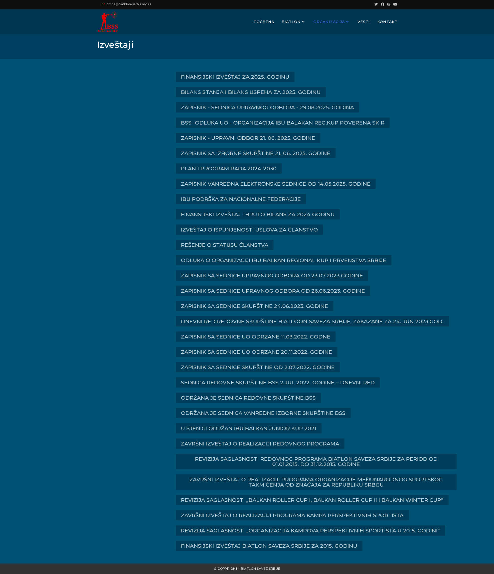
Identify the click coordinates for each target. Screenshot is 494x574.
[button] (271, 77)
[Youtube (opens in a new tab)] (394, 4)
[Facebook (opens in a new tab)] (382, 4)
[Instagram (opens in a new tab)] (389, 4)
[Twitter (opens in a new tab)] (376, 4)
